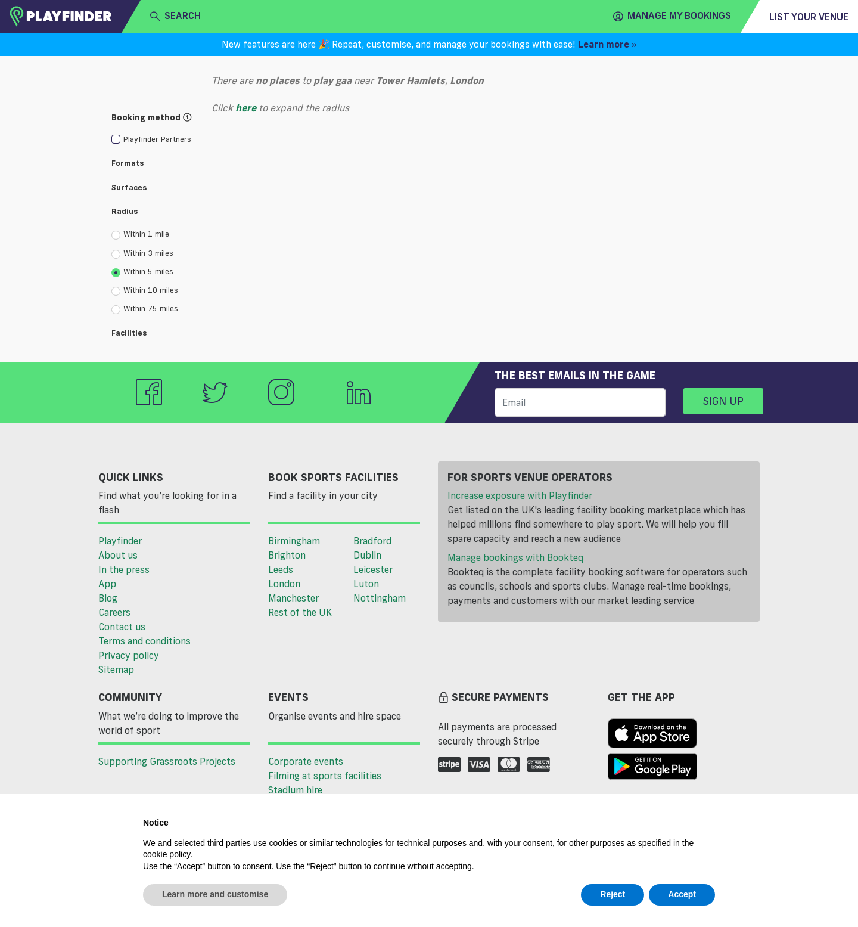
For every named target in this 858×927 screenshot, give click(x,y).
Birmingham (294, 541)
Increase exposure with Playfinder (519, 495)
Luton (366, 584)
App (107, 584)
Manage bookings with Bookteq (515, 557)
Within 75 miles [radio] (144, 308)
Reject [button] (612, 894)
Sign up (723, 400)
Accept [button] (682, 894)
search (175, 16)
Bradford (372, 541)
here (245, 108)
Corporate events (305, 761)
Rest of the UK (300, 612)
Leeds (280, 569)
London (284, 584)
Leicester (373, 569)
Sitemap (116, 669)
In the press (124, 569)
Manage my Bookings (672, 16)
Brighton (287, 555)
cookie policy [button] (166, 854)
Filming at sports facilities (324, 776)
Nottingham (379, 598)
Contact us (121, 627)
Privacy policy (128, 655)
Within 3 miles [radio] (142, 253)
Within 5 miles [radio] (142, 271)
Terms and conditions (144, 641)
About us (118, 555)
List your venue (808, 17)
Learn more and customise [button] (215, 894)
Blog (107, 598)
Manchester (293, 598)
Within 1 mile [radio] (140, 234)
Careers (114, 612)
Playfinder (120, 541)
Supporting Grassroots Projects (166, 761)
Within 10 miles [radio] (144, 290)
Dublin (367, 555)
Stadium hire (295, 790)
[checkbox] (151, 138)
